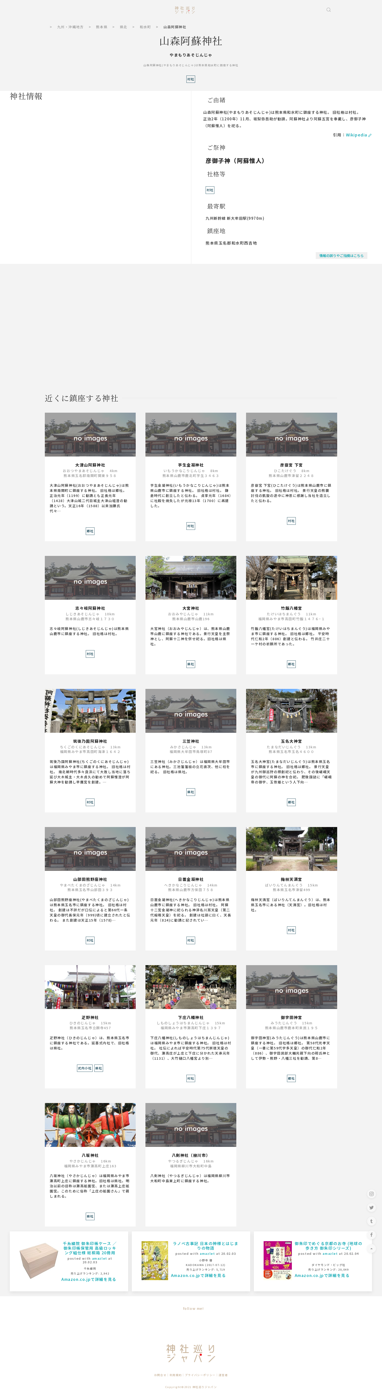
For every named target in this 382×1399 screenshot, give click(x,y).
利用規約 (176, 1375)
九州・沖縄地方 (70, 26)
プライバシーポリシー (200, 1375)
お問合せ (160, 1375)
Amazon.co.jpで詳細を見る (88, 1279)
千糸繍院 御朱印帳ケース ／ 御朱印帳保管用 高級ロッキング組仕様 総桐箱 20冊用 (90, 1248)
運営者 (223, 1375)
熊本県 (101, 26)
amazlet (99, 1258)
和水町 (145, 26)
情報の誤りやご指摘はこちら (341, 255)
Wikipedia (359, 135)
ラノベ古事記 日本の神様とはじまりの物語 (206, 1245)
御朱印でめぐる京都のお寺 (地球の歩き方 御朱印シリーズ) (328, 1245)
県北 (123, 26)
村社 (210, 190)
